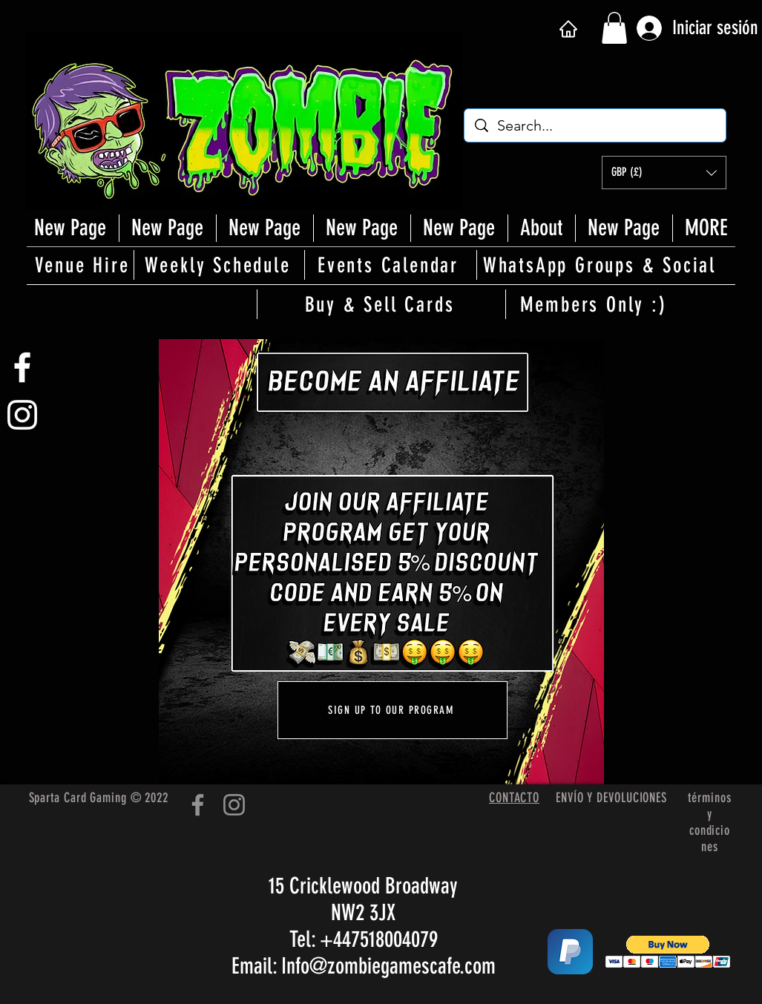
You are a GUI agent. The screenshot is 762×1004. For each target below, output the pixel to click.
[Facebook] (197, 804)
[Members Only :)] (595, 304)
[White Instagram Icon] (22, 415)
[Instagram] (234, 804)
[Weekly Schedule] (219, 265)
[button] (614, 28)
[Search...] (595, 125)
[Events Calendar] (389, 265)
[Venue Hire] (84, 265)
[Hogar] (569, 28)
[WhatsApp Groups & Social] (601, 265)
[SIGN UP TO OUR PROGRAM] (392, 710)
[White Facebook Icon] (22, 367)
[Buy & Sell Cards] (381, 304)
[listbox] (664, 172)
